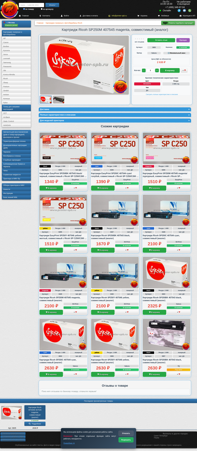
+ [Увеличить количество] (157, 70)
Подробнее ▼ (69, 443)
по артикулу (47, 9)
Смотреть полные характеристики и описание (162, 94)
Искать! (52, 5)
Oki (4, 70)
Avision (6, 95)
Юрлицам (183, 40)
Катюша (6, 99)
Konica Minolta (9, 74)
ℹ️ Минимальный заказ (176, 53)
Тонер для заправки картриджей (11, 108)
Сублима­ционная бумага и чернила (14, 165)
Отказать (126, 433)
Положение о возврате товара (12, 438)
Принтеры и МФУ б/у (11, 179)
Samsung (7, 62)
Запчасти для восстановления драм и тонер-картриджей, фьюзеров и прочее (15, 134)
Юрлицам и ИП (187, 16)
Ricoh (5, 79)
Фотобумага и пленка (12, 156)
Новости (6, 189)
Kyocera (6, 50)
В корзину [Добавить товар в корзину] (166, 70)
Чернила (6, 152)
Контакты (44, 16)
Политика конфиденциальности (13, 435)
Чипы (5, 171)
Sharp (5, 83)
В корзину (51, 189)
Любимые (163, 16)
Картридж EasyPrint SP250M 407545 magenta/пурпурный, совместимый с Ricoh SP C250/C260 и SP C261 (165, 177)
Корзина (142, 16)
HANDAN (7, 125)
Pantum (6, 87)
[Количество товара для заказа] (151, 70)
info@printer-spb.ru (118, 16)
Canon (5, 42)
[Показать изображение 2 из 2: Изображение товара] (58, 99)
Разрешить (126, 440)
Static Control (8, 121)
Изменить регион (11, 25)
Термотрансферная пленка (14, 141)
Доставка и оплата (89, 16)
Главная (24, 16)
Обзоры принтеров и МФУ (13, 185)
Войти (65, 16)
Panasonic (7, 66)
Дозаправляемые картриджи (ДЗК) (15, 146)
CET (5, 113)
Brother (6, 46)
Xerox (5, 54)
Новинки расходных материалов (13, 441)
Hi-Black (6, 117)
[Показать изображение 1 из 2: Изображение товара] (46, 100)
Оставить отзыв (161, 40)
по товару (28, 9)
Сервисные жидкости (12, 175)
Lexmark (6, 58)
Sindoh (6, 91)
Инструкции (8, 193)
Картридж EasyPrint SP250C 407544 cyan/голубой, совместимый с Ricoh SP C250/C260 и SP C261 (114, 177)
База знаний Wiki (10, 197)
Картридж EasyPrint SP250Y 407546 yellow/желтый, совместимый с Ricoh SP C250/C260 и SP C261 (62, 239)
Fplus (5, 103)
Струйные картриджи (12, 160)
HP (4, 38)
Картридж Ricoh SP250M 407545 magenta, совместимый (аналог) (35, 413)
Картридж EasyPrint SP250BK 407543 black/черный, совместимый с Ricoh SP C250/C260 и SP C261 (62, 177)
